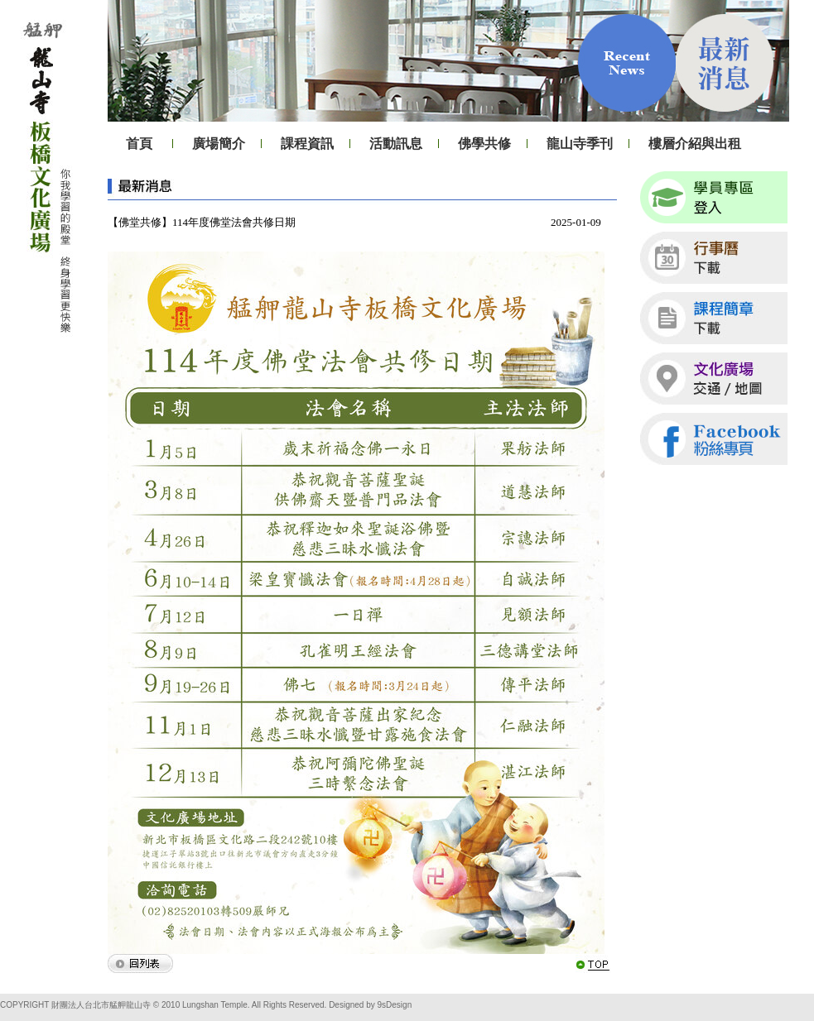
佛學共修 (484, 144)
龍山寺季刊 (580, 144)
